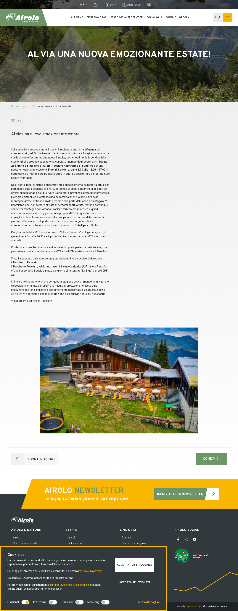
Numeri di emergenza (134, 543)
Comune (171, 17)
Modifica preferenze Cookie (213, 606)
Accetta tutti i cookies (134, 565)
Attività (71, 537)
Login (111, 5)
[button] (44, 380)
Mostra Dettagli (148, 602)
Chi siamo (77, 17)
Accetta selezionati (134, 582)
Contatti (126, 537)
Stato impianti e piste (25, 543)
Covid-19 (16, 294)
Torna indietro (33, 459)
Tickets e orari (75, 543)
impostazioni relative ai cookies (70, 584)
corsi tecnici (67, 221)
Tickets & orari (96, 17)
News (25, 106)
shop (67, 247)
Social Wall (155, 17)
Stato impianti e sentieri (127, 17)
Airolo (16, 537)
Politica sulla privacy (90, 571)
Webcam (184, 17)
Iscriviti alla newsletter (188, 494)
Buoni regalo (131, 5)
